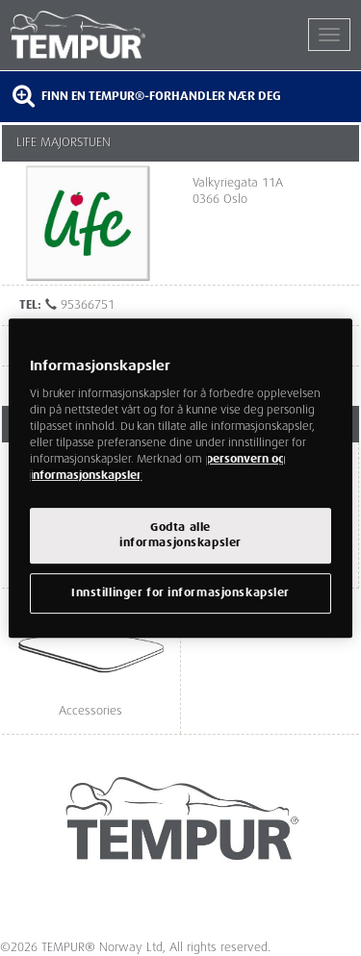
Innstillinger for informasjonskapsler (180, 593)
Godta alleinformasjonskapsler (180, 535)
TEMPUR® (96, 35)
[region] (180, 478)
